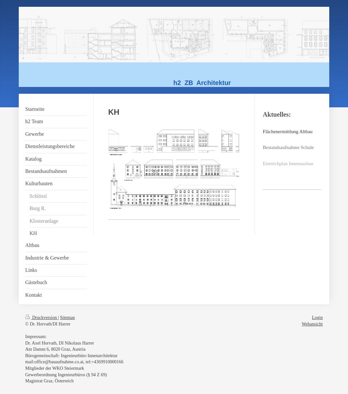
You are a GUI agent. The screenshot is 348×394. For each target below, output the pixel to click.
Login (317, 317)
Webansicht (312, 324)
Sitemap (67, 317)
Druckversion (41, 317)
